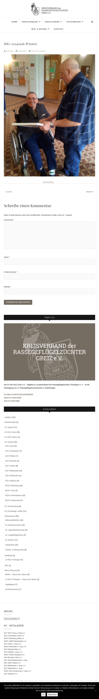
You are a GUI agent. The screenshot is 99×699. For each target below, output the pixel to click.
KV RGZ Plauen (11, 437)
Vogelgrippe (10, 584)
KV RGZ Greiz (10, 432)
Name (7, 257)
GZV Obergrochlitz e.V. (12, 649)
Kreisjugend (52, 22)
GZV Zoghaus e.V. (11, 674)
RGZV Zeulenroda (12, 501)
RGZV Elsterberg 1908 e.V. (14, 639)
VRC (6, 566)
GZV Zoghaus (10, 481)
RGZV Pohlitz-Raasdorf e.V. (14, 655)
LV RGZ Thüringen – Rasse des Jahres (21, 580)
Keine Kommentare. (38, 51)
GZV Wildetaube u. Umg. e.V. (15, 666)
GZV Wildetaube (11, 471)
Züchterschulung (12, 589)
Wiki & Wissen (39, 29)
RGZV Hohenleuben (13, 496)
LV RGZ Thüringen (12, 560)
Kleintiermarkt (10, 422)
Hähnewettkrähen (12, 520)
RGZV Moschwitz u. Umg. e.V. (15, 647)
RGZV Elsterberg (12, 486)
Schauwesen (74, 22)
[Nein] (95, 690)
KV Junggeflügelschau (14, 535)
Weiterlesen (52, 695)
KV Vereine (9, 442)
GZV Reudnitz (10, 461)
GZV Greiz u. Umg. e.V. (12, 644)
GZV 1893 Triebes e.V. (12, 663)
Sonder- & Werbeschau (14, 550)
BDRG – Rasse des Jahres (16, 575)
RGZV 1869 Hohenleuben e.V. (15, 641)
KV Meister (9, 540)
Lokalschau (9, 545)
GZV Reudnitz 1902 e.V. (13, 658)
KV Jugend (9, 427)
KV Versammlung (11, 506)
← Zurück (8, 192)
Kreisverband (30, 22)
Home (15, 22)
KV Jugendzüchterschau (15, 530)
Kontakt (59, 29)
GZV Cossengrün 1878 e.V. (14, 636)
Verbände (8, 556)
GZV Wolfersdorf (12, 476)
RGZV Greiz (10, 491)
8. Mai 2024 (21, 51)
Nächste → (90, 192)
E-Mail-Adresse (10, 272)
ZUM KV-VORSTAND (12, 398)
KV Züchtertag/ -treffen (14, 511)
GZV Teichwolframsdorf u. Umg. (16, 660)
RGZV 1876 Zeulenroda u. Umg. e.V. (17, 671)
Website (7, 287)
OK (43, 695)
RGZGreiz (9, 51)
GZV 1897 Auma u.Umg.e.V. (14, 633)
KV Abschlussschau (13, 525)
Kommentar (9, 220)
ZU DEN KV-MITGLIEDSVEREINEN (18, 395)
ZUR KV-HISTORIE (12, 401)
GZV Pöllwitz (10, 456)
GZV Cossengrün (12, 451)
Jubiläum (8, 418)
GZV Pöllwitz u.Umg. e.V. (13, 652)
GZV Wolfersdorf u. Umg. (13, 669)
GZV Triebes (10, 466)
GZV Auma (9, 446)
